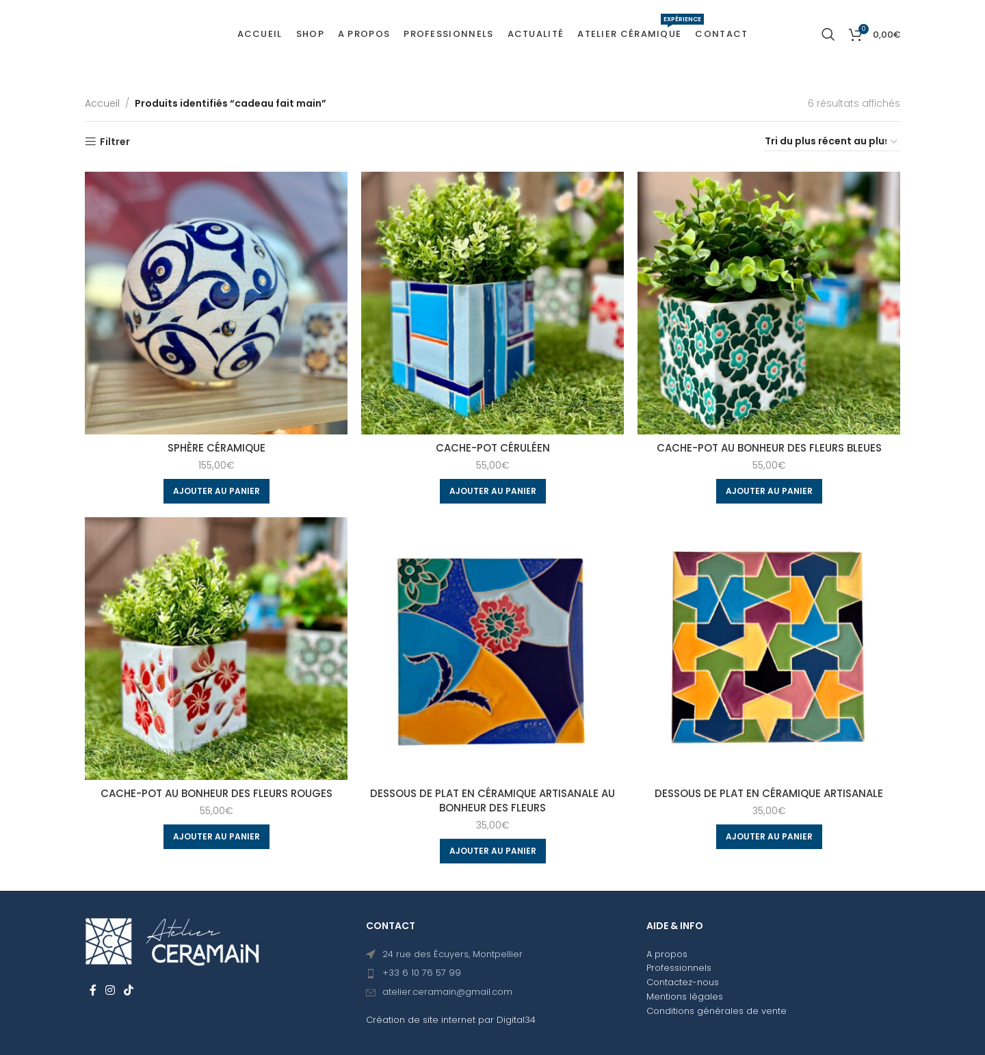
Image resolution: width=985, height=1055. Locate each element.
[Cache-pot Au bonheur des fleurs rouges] (216, 648)
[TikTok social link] (129, 990)
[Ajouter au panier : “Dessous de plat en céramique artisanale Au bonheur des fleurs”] (493, 851)
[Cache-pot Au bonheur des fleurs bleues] (769, 303)
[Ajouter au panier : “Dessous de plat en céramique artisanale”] (769, 836)
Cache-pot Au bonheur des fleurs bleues (769, 448)
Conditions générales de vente (716, 1010)
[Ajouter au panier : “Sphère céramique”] (216, 491)
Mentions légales (684, 996)
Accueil (102, 103)
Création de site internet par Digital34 (451, 1019)
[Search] (828, 34)
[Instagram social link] (110, 990)
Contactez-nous (682, 982)
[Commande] (831, 141)
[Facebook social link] (93, 990)
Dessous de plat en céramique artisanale (769, 793)
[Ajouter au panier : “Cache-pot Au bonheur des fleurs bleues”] (769, 491)
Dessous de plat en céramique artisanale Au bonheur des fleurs (492, 800)
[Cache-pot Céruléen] (492, 303)
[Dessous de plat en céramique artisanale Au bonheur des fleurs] (492, 648)
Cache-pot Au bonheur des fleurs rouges (216, 793)
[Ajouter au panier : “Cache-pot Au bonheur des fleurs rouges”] (216, 836)
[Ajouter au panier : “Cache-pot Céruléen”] (493, 491)
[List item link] (493, 973)
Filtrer (115, 142)
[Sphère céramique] (216, 303)
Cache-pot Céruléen (493, 448)
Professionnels (678, 967)
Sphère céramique (216, 448)
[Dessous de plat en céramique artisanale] (769, 648)
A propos (666, 954)
